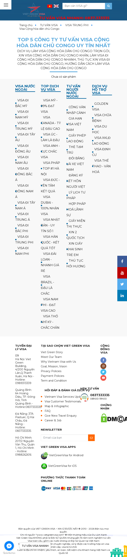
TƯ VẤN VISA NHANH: (74, 18)
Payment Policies (52, 376)
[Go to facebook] (9, 546)
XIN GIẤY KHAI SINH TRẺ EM (74, 249)
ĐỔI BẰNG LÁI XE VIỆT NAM (75, 163)
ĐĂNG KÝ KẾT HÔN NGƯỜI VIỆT (75, 181)
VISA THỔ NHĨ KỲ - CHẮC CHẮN (50, 321)
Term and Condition (54, 380)
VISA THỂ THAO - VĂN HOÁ (101, 166)
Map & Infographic (57, 406)
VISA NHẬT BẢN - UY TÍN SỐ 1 (50, 225)
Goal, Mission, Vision (54, 366)
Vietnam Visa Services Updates (65, 396)
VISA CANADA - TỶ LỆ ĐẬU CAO (51, 123)
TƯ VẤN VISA (49, 25)
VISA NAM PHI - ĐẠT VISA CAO (49, 304)
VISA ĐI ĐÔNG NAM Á (24, 191)
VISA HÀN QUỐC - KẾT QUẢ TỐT (50, 242)
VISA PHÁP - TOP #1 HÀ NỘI (50, 168)
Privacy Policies (51, 371)
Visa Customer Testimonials (63, 401)
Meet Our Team (51, 357)
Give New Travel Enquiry (61, 415)
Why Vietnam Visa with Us (58, 361)
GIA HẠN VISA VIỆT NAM (74, 124)
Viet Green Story (52, 352)
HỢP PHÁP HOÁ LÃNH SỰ (76, 209)
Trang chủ (25, 25)
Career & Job (53, 420)
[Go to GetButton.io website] (9, 553)
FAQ (47, 411)
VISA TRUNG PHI (77, 25)
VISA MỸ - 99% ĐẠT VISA (49, 106)
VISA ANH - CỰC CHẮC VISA (50, 151)
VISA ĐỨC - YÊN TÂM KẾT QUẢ (50, 185)
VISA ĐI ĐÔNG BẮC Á (23, 174)
